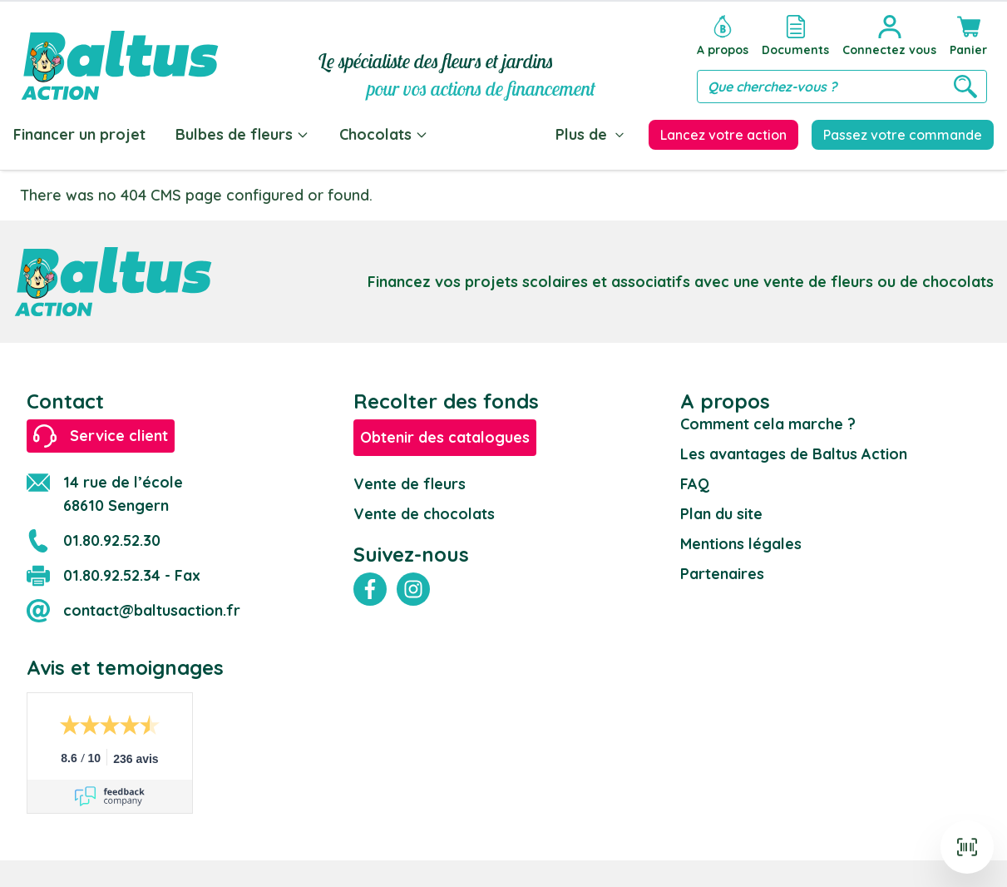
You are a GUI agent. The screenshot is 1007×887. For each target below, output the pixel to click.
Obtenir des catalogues (445, 437)
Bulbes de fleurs (242, 134)
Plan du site (721, 513)
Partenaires (722, 573)
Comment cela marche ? (768, 424)
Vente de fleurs (409, 483)
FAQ (694, 483)
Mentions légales (741, 543)
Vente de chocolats (424, 513)
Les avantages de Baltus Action (793, 453)
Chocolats (383, 134)
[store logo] (120, 55)
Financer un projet (79, 134)
